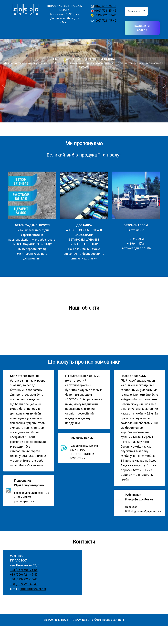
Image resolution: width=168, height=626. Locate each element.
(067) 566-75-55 (105, 6)
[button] (3, 85)
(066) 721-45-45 (105, 10)
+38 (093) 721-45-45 (24, 579)
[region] (84, 86)
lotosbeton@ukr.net (33, 588)
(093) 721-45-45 (105, 15)
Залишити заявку (142, 28)
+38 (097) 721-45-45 (24, 584)
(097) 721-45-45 (105, 20)
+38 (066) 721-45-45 (24, 574)
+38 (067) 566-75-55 (24, 569)
